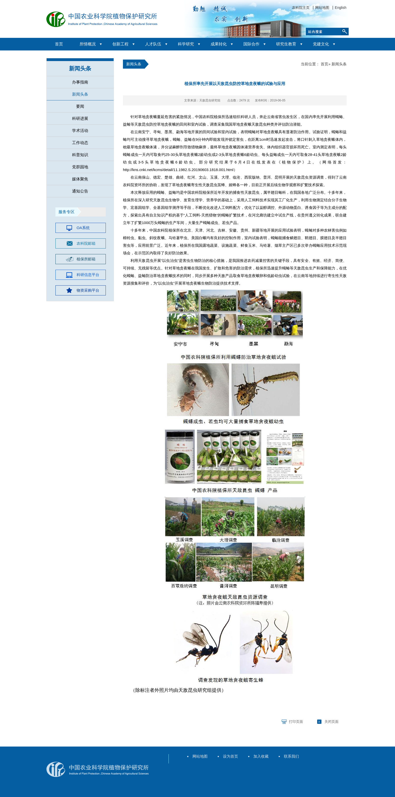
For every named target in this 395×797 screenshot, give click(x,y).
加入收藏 (261, 756)
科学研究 (186, 44)
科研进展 (80, 118)
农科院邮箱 (86, 243)
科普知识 (80, 155)
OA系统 (83, 228)
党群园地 (80, 167)
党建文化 (321, 44)
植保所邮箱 (86, 259)
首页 (59, 44)
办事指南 (80, 82)
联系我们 (291, 756)
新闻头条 (80, 68)
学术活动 (80, 130)
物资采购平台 (88, 290)
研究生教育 (286, 44)
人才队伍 (153, 44)
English (340, 8)
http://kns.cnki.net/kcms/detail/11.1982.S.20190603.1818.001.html (178, 170)
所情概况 (88, 44)
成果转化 (219, 44)
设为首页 (230, 756)
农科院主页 (301, 8)
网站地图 (322, 8)
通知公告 (80, 191)
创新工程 (120, 44)
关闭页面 (331, 722)
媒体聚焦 (80, 179)
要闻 (80, 106)
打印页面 (296, 722)
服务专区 (66, 212)
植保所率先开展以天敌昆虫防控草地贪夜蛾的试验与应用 (234, 83)
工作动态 (80, 143)
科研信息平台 (88, 274)
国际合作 (251, 44)
